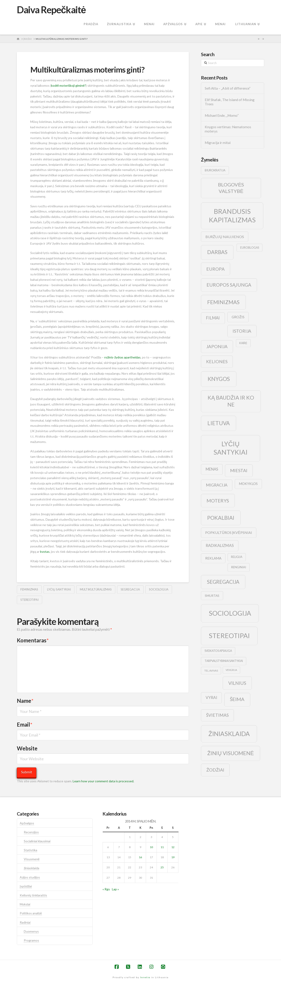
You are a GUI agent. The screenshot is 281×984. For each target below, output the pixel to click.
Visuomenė (32, 859)
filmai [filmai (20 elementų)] (213, 317)
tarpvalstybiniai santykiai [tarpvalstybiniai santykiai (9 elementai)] (224, 661)
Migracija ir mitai (218, 143)
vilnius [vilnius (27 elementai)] (237, 683)
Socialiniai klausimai (37, 841)
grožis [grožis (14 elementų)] (238, 317)
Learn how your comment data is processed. (103, 781)
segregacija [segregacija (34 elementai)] (223, 582)
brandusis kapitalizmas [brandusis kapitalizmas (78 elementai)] (232, 215)
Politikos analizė (31, 913)
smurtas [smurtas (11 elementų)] (212, 595)
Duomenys (31, 931)
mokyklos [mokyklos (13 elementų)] (248, 484)
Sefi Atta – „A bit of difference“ (228, 88)
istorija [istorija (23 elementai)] (242, 331)
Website (27, 748)
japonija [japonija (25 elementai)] (217, 346)
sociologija (158, 589)
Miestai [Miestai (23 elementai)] (238, 470)
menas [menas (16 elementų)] (212, 469)
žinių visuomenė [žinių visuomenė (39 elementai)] (230, 753)
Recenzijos (31, 832)
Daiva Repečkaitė (51, 9)
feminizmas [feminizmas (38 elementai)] (223, 302)
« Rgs (106, 889)
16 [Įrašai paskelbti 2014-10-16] (140, 857)
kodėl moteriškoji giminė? (68, 85)
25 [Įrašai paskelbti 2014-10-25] (162, 867)
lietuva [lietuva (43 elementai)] (218, 423)
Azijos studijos (30, 877)
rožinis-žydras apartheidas (122, 357)
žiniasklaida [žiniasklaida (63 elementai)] (229, 733)
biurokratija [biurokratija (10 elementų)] (215, 170)
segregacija (130, 589)
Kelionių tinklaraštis (33, 895)
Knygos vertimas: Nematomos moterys (228, 129)
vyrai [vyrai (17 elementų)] (211, 697)
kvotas (45, 551)
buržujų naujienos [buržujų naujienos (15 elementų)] (224, 236)
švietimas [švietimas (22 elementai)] (217, 715)
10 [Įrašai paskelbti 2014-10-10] (151, 847)
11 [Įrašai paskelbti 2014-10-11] (162, 847)
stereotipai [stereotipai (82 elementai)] (229, 635)
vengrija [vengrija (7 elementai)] (231, 669)
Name (25, 700)
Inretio (145, 977)
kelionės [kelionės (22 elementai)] (217, 361)
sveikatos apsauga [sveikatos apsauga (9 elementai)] (218, 650)
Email (24, 724)
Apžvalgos (27, 823)
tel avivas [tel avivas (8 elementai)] (211, 670)
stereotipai (29, 599)
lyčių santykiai (59, 589)
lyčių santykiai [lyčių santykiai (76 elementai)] (230, 448)
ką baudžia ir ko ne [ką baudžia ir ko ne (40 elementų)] (231, 401)
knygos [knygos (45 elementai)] (219, 379)
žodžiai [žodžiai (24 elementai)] (215, 769)
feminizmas (29, 589)
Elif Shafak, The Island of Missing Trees (230, 102)
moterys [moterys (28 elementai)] (218, 500)
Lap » (115, 889)
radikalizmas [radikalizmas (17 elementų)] (220, 545)
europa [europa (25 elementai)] (215, 269)
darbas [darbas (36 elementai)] (217, 252)
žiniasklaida (31, 868)
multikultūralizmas (96, 589)
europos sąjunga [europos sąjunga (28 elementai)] (229, 284)
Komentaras (33, 640)
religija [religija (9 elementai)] (236, 557)
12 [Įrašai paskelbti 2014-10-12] (172, 847)
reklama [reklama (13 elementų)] (213, 558)
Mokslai (25, 904)
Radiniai (25, 922)
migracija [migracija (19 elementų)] (216, 484)
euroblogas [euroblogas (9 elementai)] (249, 247)
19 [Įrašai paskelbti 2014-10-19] (172, 857)
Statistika (30, 850)
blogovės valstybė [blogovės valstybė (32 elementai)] (231, 187)
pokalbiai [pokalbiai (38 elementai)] (220, 518)
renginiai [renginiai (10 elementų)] (238, 567)
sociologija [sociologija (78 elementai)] (230, 613)
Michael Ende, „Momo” (222, 115)
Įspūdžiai (26, 886)
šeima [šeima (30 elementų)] (237, 699)
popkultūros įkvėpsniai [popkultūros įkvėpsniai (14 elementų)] (228, 532)
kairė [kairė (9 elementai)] (243, 343)
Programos (31, 940)
